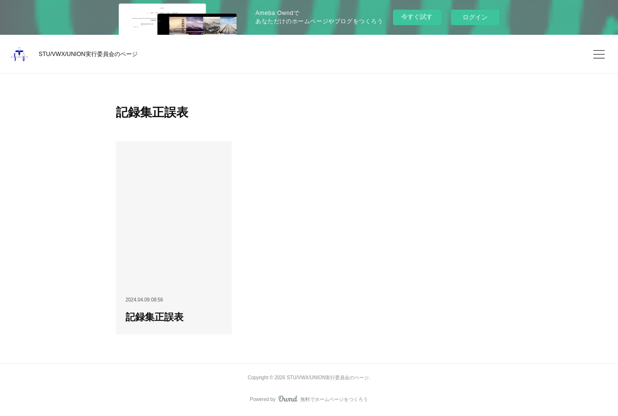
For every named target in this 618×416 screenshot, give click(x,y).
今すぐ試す (417, 16)
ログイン (475, 17)
